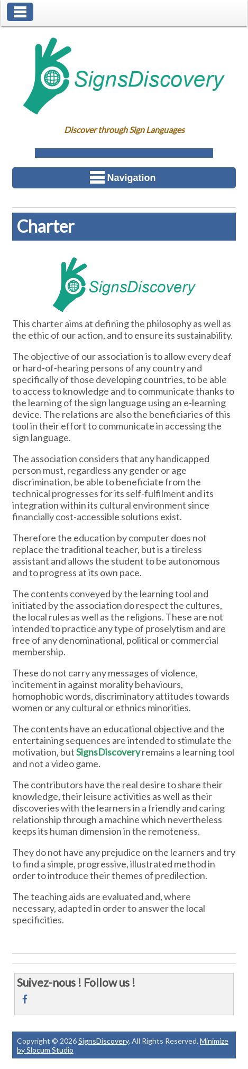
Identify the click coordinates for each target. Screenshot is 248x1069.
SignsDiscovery (103, 1040)
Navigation (123, 177)
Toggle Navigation (20, 12)
